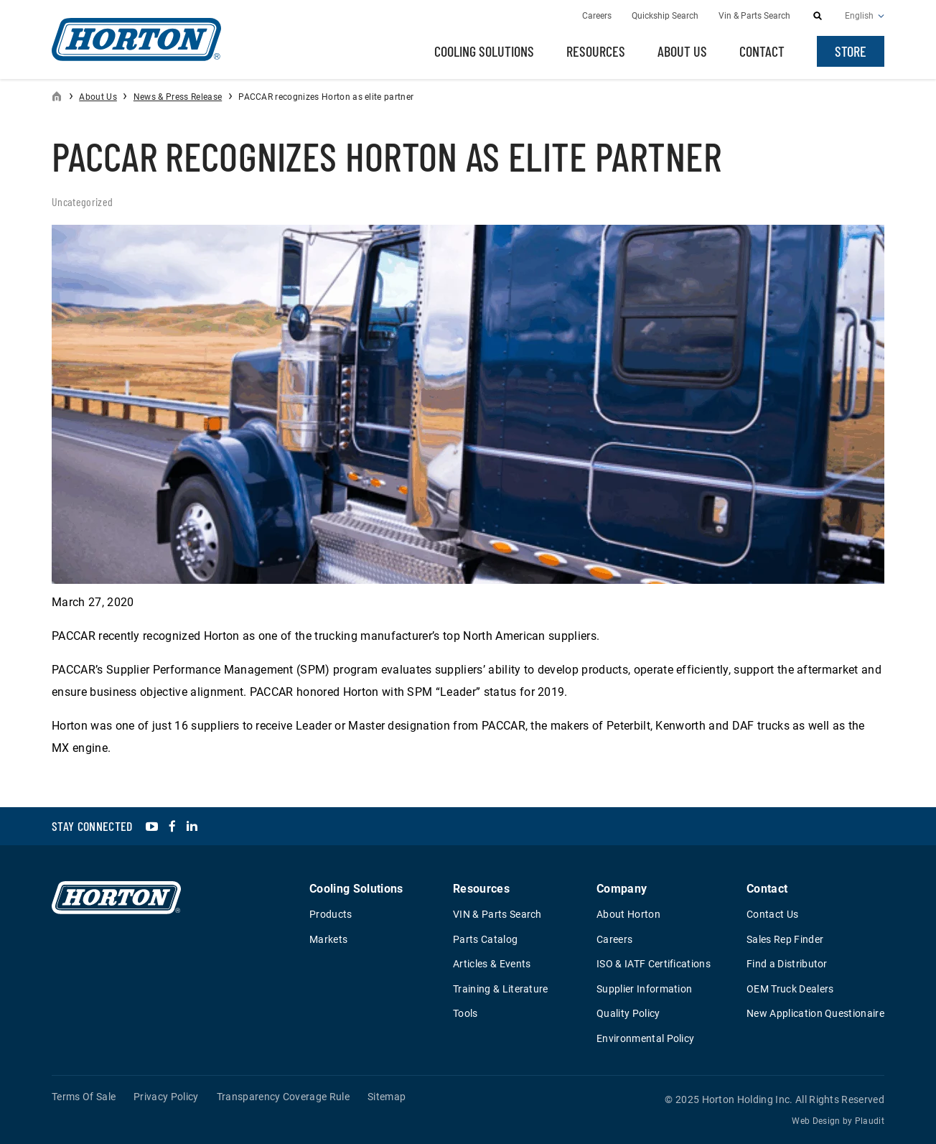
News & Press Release (178, 97)
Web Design (816, 1121)
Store (850, 51)
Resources (595, 51)
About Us (682, 51)
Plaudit (869, 1121)
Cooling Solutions (484, 51)
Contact (762, 51)
